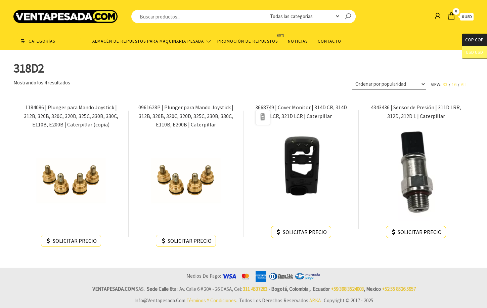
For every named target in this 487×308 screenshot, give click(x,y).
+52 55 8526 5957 (399, 289)
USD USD (474, 52)
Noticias (298, 41)
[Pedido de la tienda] (389, 84)
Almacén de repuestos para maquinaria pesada (148, 41)
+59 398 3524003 (347, 289)
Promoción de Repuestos (250, 38)
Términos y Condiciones (211, 300)
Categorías (42, 41)
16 (454, 84)
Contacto (329, 41)
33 (445, 84)
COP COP (473, 40)
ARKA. (315, 300)
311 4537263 (255, 289)
